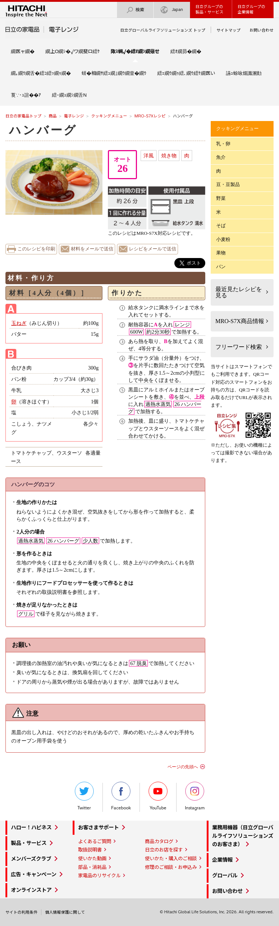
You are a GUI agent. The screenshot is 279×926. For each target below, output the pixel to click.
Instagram (195, 796)
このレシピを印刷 (36, 248)
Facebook (121, 796)
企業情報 (222, 860)
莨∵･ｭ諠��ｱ (26, 95)
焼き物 (169, 155)
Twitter (84, 796)
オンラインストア (31, 890)
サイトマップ (228, 30)
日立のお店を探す (164, 850)
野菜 (221, 198)
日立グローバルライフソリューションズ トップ (162, 30)
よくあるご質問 (94, 841)
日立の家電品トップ (23, 115)
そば (221, 225)
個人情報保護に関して (65, 912)
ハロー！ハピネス (31, 827)
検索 (135, 10)
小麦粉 (223, 239)
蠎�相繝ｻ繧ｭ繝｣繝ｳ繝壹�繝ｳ (114, 73)
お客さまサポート (98, 827)
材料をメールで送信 (92, 248)
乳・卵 (223, 143)
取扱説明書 (90, 850)
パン (221, 266)
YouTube (158, 796)
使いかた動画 (92, 858)
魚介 (221, 157)
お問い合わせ (262, 30)
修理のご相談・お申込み (171, 867)
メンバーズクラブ (31, 858)
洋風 (148, 155)
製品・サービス (28, 843)
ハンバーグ (43, 130)
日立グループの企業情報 (251, 9)
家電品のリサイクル (99, 875)
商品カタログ (159, 841)
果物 (221, 252)
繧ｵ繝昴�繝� (185, 51)
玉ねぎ (19, 323)
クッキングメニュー (109, 115)
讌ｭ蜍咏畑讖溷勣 (244, 73)
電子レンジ (74, 115)
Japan (172, 10)
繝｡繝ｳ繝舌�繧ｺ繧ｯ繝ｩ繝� (41, 73)
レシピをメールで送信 (152, 248)
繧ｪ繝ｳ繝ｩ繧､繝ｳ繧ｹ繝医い (186, 73)
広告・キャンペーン (33, 874)
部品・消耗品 (92, 867)
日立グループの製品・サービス (209, 9)
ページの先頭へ (182, 766)
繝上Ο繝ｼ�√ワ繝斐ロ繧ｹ (72, 51)
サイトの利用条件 (21, 912)
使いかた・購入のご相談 (171, 858)
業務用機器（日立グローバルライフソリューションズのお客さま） (242, 836)
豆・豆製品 (228, 184)
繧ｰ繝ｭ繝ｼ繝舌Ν (69, 95)
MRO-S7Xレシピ (150, 115)
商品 (53, 115)
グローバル (225, 875)
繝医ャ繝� (23, 51)
